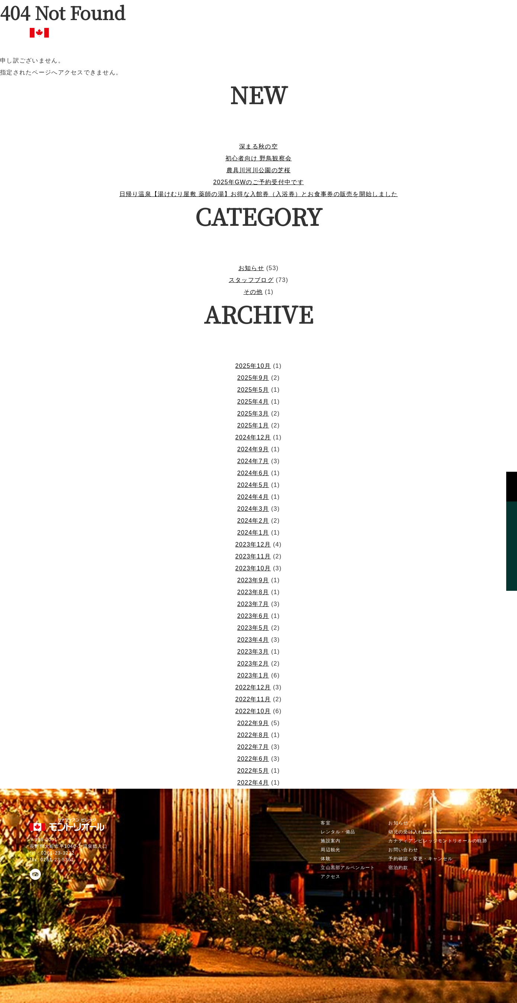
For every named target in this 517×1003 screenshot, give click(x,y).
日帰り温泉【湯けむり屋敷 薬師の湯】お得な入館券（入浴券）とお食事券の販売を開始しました (258, 194)
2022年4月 (253, 782)
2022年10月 (253, 711)
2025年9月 (253, 378)
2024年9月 (253, 449)
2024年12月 (253, 437)
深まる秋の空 (258, 146)
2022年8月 (253, 735)
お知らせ (251, 268)
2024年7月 (253, 461)
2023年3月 (253, 651)
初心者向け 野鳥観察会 (258, 158)
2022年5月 (253, 771)
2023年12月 (253, 544)
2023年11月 (253, 556)
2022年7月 (253, 747)
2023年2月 (253, 663)
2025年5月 (253, 390)
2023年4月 (253, 640)
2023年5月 (253, 628)
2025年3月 (253, 413)
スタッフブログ (251, 280)
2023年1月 (253, 675)
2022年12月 (253, 687)
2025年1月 (253, 425)
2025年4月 (253, 401)
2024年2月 (253, 520)
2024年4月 (253, 497)
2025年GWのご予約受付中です (258, 182)
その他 (253, 292)
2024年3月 (253, 509)
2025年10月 (253, 366)
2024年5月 (253, 485)
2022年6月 (253, 759)
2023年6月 (253, 616)
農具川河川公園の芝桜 (259, 170)
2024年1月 (253, 532)
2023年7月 (253, 604)
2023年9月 (253, 580)
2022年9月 (253, 723)
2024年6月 (253, 473)
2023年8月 (253, 592)
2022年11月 (253, 699)
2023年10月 (253, 568)
